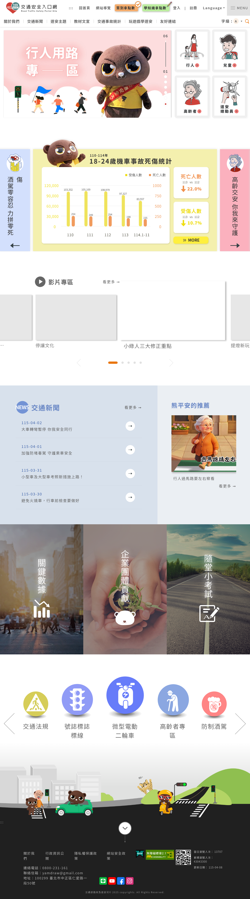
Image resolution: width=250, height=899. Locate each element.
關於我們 (12, 21)
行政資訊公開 (54, 856)
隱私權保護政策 (85, 856)
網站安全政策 (116, 856)
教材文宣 (82, 21)
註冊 (193, 7)
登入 (177, 7)
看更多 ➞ (111, 281)
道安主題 (58, 21)
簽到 (125, 7)
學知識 (155, 7)
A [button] (236, 21)
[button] (235, 200)
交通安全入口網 (33, 8)
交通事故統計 (109, 21)
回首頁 (84, 7)
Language (212, 7)
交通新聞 (35, 21)
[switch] (238, 8)
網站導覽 (103, 7)
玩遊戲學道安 (141, 21)
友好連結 (168, 21)
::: (71, 7)
